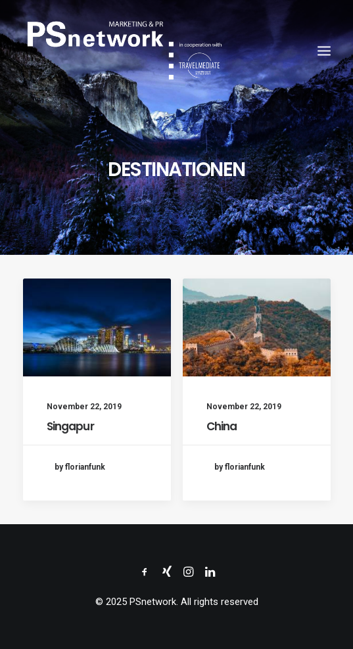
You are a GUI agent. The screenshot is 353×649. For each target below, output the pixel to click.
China (221, 427)
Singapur (70, 426)
